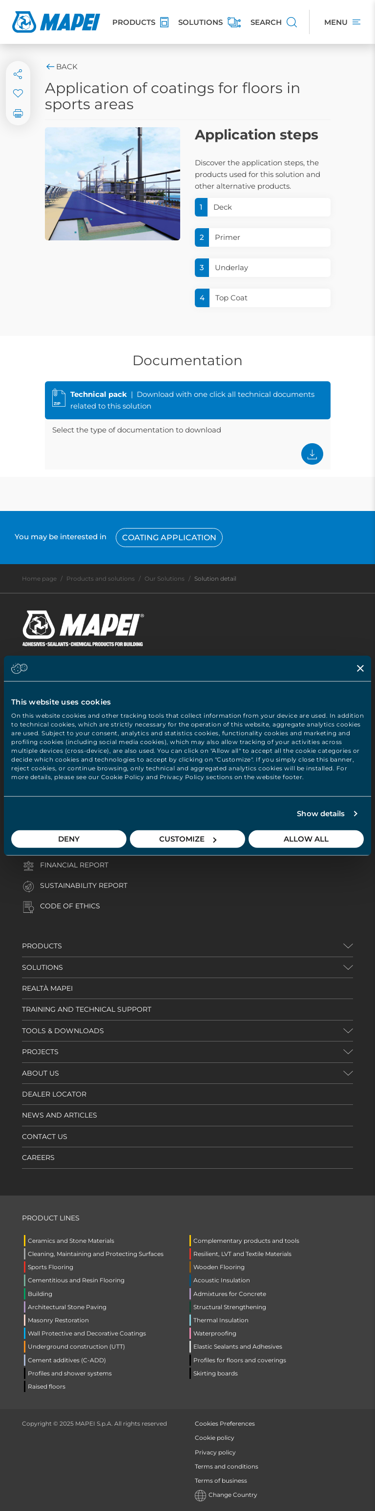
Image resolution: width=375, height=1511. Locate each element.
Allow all (306, 839)
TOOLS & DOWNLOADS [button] (63, 1030)
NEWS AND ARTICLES (59, 1115)
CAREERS (38, 1157)
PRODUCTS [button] (42, 946)
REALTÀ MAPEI (47, 988)
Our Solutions (165, 578)
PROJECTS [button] (40, 1051)
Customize (187, 839)
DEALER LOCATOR (54, 1094)
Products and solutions (100, 578)
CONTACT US (44, 1136)
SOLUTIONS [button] (42, 967)
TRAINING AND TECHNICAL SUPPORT (86, 1009)
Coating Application (169, 537)
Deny (69, 839)
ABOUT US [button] (40, 1073)
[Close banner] (360, 668)
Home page (39, 578)
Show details (321, 813)
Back (61, 66)
